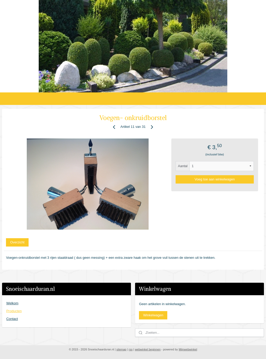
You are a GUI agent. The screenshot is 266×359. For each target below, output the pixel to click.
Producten (14, 311)
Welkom (12, 303)
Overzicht (17, 242)
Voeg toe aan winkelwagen (215, 179)
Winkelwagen (153, 315)
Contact (12, 319)
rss (130, 349)
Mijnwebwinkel (188, 349)
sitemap (121, 349)
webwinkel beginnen (148, 349)
